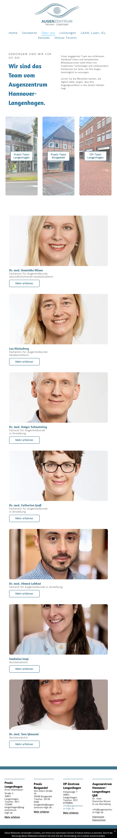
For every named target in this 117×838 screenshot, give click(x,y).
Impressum (98, 816)
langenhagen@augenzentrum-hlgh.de (14, 810)
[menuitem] (13, 32)
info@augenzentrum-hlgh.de (73, 807)
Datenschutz (99, 820)
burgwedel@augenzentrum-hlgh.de (44, 806)
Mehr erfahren (12, 817)
